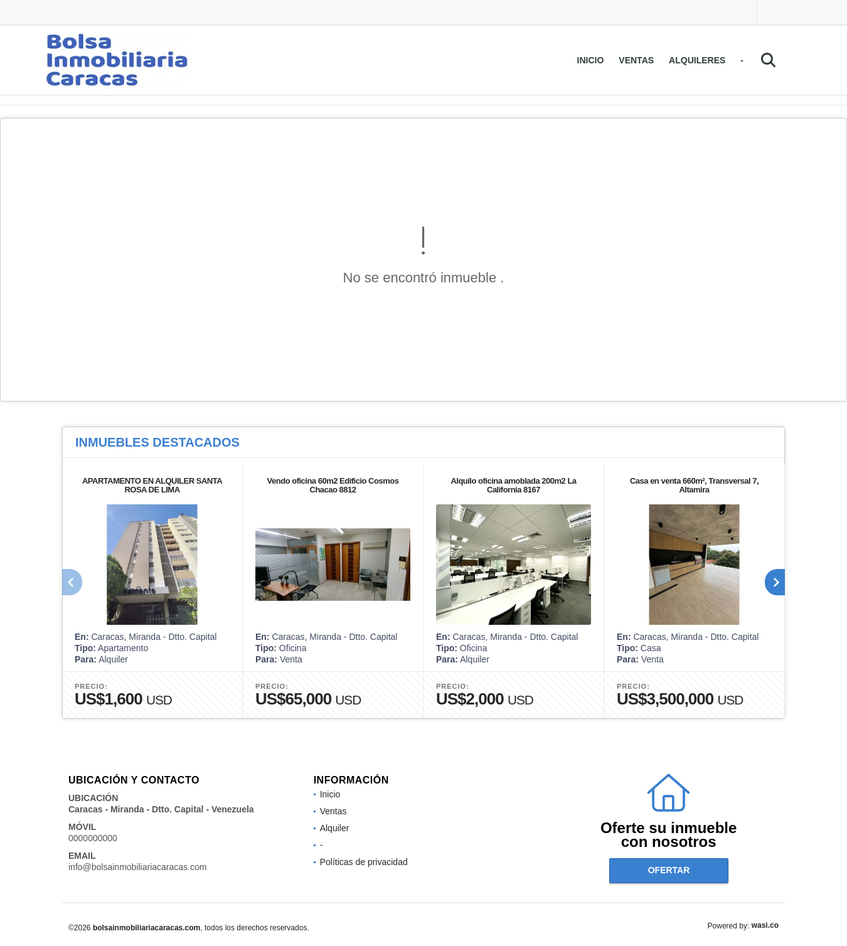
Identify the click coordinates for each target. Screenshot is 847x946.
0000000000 (92, 838)
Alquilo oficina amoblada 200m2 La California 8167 (513, 485)
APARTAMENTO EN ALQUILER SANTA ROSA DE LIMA (152, 485)
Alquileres (697, 60)
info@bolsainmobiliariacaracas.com (137, 867)
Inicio (590, 60)
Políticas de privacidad (364, 862)
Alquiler (334, 828)
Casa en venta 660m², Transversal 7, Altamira (694, 485)
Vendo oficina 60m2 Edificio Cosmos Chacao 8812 (333, 485)
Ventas (636, 60)
